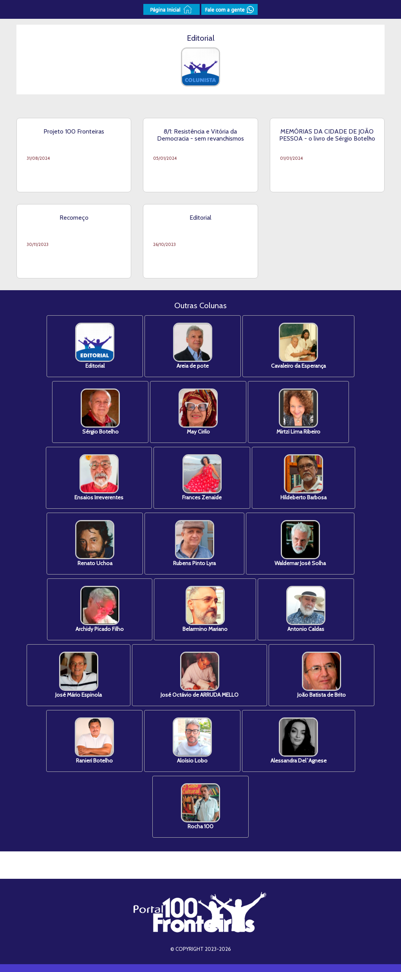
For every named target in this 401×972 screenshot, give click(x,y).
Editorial (94, 346)
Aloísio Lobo (192, 740)
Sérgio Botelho (100, 411)
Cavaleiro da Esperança (298, 346)
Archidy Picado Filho (100, 609)
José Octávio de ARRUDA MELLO (199, 675)
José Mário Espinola (78, 675)
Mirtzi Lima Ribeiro (298, 411)
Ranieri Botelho (94, 740)
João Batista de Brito (321, 675)
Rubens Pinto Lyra (194, 543)
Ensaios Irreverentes (98, 477)
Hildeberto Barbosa (303, 477)
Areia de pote (192, 346)
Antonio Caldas (305, 609)
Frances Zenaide (202, 477)
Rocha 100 (200, 806)
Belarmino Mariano (205, 609)
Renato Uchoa (94, 543)
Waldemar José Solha (300, 543)
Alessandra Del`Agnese (299, 740)
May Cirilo (198, 411)
